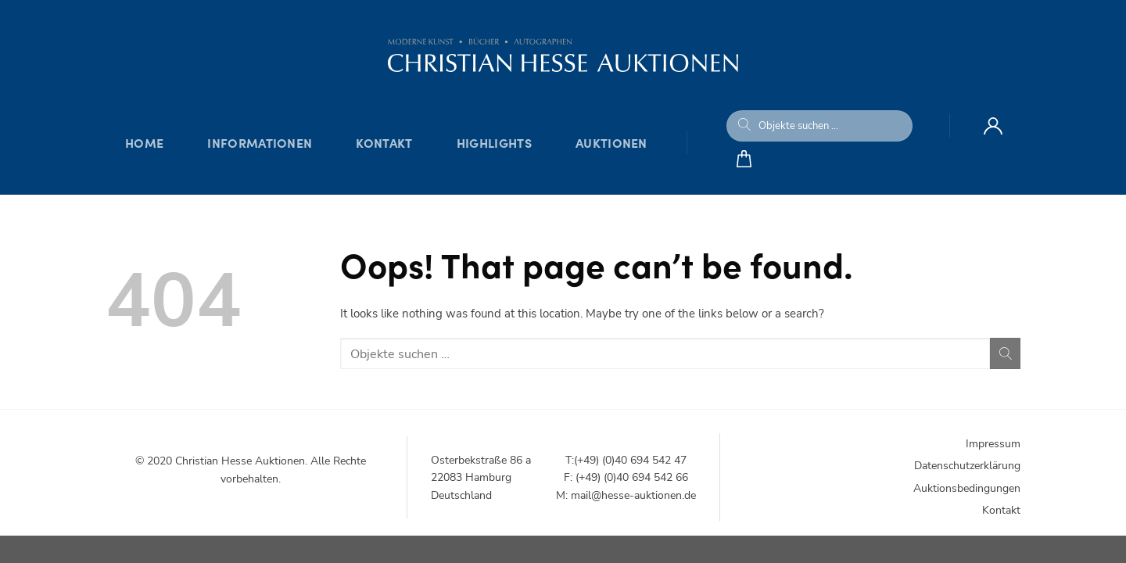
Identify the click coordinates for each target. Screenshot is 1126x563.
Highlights (494, 142)
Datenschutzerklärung (967, 465)
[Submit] (744, 126)
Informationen (259, 142)
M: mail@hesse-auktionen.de (626, 495)
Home (144, 142)
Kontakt (384, 142)
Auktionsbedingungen (966, 488)
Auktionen (611, 142)
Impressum (993, 443)
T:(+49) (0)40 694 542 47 (626, 460)
